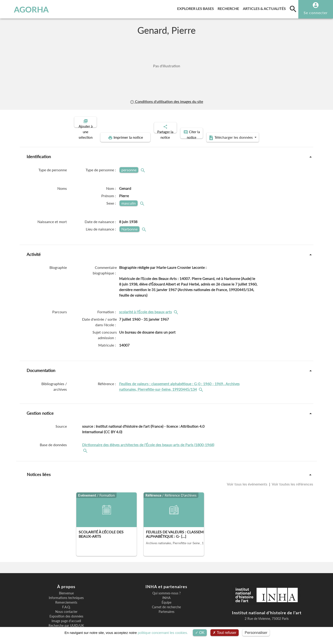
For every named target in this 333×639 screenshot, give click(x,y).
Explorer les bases (196, 8)
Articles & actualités (265, 8)
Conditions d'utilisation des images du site (166, 101)
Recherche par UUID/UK (66, 609)
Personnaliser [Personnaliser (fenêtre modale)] (256, 633)
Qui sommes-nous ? (166, 577)
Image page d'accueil (66, 605)
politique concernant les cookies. (163, 633)
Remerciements (66, 586)
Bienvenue (66, 577)
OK (200, 633)
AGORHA (27, 9)
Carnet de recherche (166, 591)
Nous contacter (66, 596)
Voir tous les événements (247, 468)
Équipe (166, 586)
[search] (293, 8)
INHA (166, 582)
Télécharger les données (272, 121)
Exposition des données (66, 600)
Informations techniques (66, 582)
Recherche (229, 8)
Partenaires (166, 596)
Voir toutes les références (292, 468)
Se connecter (316, 12)
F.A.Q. (66, 591)
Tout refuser (224, 633)
